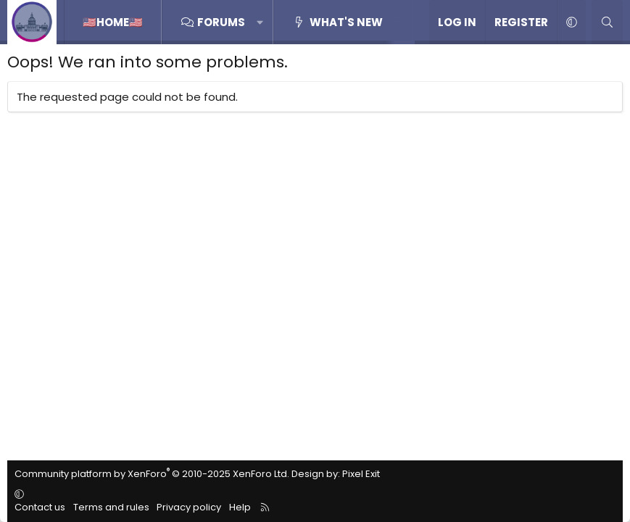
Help (240, 507)
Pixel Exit (361, 474)
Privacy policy (189, 507)
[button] (260, 22)
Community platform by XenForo (151, 474)
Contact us (39, 507)
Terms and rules (111, 507)
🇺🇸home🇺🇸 (113, 22)
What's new (346, 22)
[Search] (607, 22)
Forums (221, 22)
